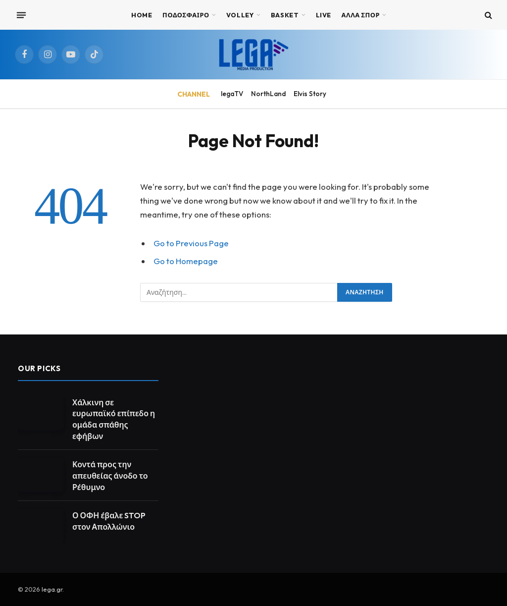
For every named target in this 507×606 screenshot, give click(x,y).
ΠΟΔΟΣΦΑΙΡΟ (185, 15)
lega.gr (52, 589)
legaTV (232, 93)
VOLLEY (240, 15)
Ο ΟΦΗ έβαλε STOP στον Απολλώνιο (109, 521)
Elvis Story (310, 93)
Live (324, 15)
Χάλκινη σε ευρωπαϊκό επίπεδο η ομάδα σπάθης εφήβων (113, 419)
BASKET (285, 15)
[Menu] (21, 15)
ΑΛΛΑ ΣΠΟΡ (361, 15)
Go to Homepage (185, 261)
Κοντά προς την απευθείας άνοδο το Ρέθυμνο (110, 475)
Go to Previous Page (191, 243)
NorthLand (268, 93)
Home (141, 15)
